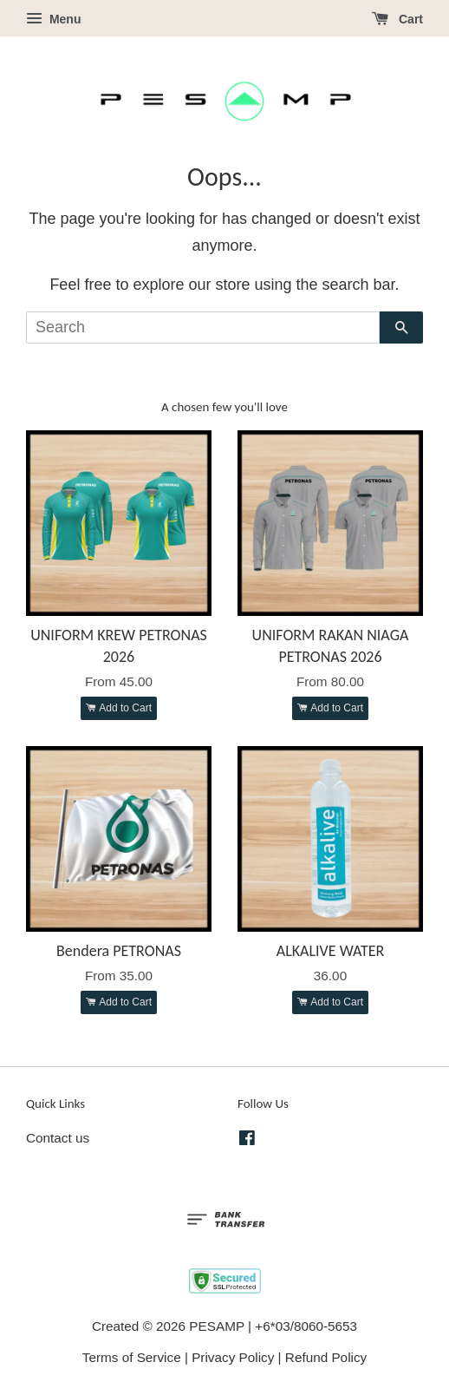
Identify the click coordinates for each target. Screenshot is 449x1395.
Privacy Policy (233, 1357)
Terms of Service (131, 1357)
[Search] (203, 327)
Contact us (57, 1137)
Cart (397, 19)
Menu (53, 19)
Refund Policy (326, 1357)
